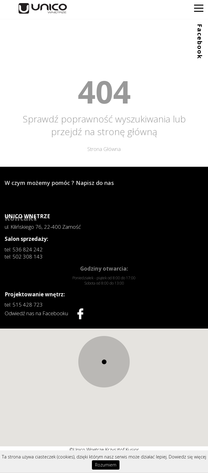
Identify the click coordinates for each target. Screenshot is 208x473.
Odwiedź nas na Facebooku (44, 313)
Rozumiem (105, 465)
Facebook (200, 41)
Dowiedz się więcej (187, 457)
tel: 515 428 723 (24, 304)
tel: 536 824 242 (24, 249)
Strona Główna (104, 149)
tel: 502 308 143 (24, 256)
